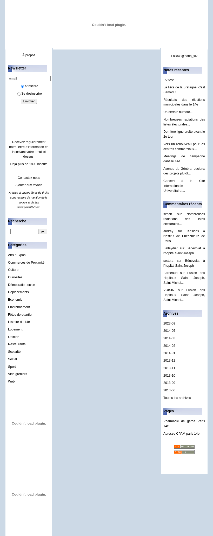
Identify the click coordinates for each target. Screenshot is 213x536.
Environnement (19, 307)
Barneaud (170, 273)
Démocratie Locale (21, 285)
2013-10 (169, 375)
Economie (15, 299)
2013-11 (169, 368)
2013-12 (169, 360)
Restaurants (16, 344)
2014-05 (169, 331)
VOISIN (168, 290)
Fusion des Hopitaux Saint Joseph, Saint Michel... (184, 277)
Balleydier (170, 248)
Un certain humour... (177, 112)
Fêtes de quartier (20, 314)
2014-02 (169, 346)
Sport (12, 367)
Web (11, 381)
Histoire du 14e (19, 322)
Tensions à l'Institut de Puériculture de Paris (184, 236)
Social (12, 359)
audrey (168, 231)
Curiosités (15, 277)
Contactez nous (29, 178)
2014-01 (169, 353)
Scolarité (14, 352)
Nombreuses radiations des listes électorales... (184, 218)
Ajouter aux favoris (28, 185)
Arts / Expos (16, 255)
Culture (13, 270)
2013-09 (169, 383)
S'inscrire (29, 86)
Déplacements (18, 292)
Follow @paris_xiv (184, 56)
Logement (15, 329)
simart (167, 214)
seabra (168, 261)
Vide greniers (17, 374)
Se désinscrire (29, 93)
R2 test (168, 80)
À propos (28, 55)
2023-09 (169, 323)
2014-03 (169, 338)
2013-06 (169, 390)
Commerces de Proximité (26, 262)
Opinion (13, 337)
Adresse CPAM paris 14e (181, 433)
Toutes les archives (177, 398)
